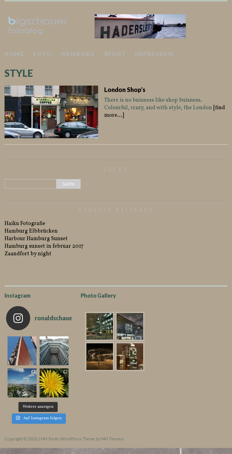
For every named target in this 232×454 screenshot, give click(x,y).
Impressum (154, 54)
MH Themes (112, 438)
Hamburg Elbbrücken (31, 231)
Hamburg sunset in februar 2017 (44, 246)
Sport (115, 54)
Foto (43, 54)
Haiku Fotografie (25, 223)
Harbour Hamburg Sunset (36, 239)
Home (14, 54)
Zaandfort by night (28, 254)
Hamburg (78, 54)
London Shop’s (124, 89)
